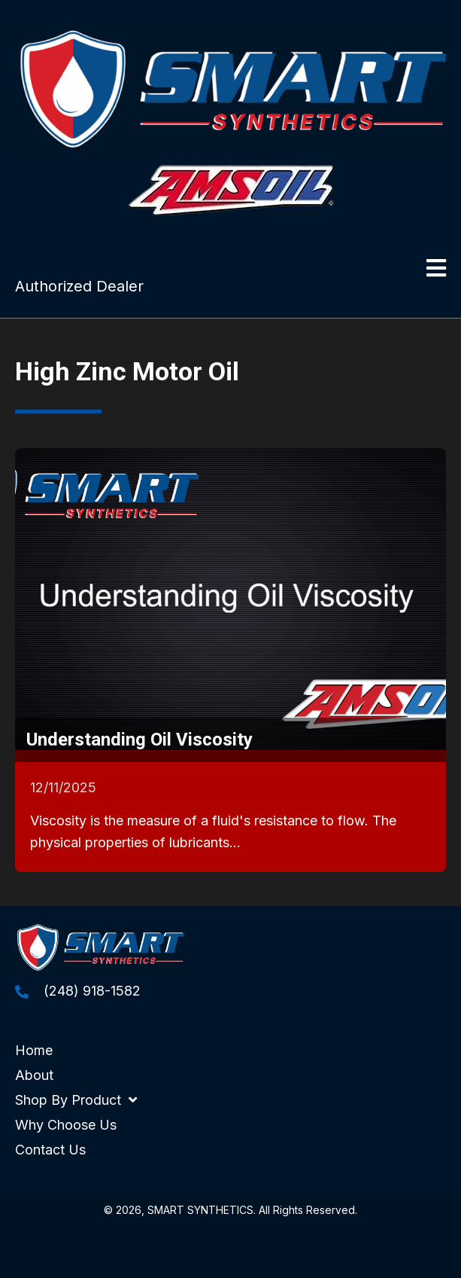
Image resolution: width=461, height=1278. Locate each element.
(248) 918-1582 (92, 991)
